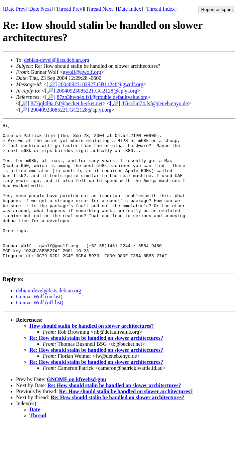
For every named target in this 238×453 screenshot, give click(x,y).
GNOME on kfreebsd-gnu (76, 408)
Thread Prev (69, 9)
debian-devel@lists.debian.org (56, 60)
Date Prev (15, 9)
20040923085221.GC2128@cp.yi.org (96, 91)
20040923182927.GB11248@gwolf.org (100, 84)
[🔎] (51, 84)
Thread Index (160, 9)
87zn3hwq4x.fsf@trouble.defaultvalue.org (102, 97)
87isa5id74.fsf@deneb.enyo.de (155, 103)
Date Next (40, 9)
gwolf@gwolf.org (82, 72)
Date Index (129, 9)
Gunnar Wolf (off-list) (39, 331)
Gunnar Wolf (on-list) (39, 325)
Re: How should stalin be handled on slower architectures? (96, 367)
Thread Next (99, 9)
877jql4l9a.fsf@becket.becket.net (67, 103)
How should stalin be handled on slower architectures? (91, 355)
